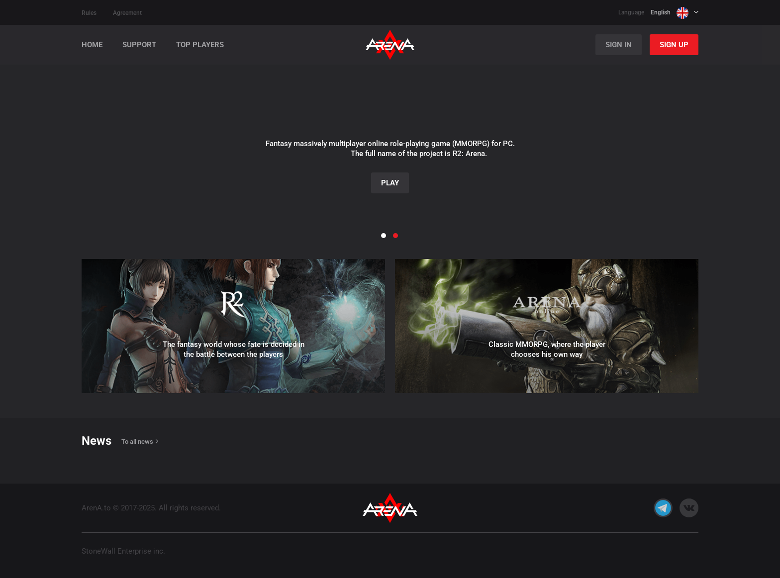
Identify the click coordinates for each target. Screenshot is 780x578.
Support (139, 45)
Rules (89, 13)
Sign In (618, 44)
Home (92, 45)
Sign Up (674, 44)
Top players (200, 45)
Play (390, 182)
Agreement (127, 13)
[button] (25, 141)
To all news (137, 441)
